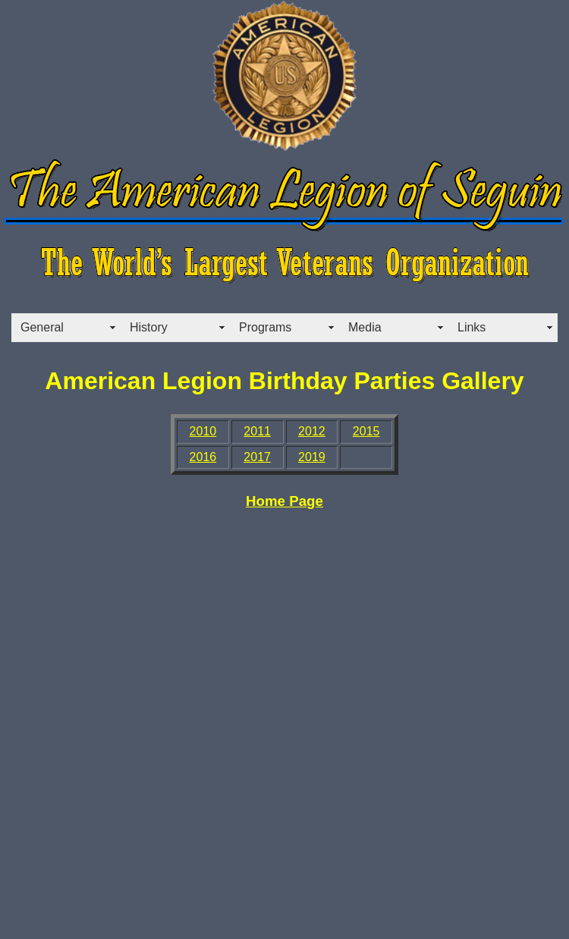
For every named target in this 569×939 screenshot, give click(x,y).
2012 (311, 431)
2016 (203, 457)
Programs (265, 327)
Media (365, 327)
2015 (366, 431)
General (42, 327)
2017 (257, 457)
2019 (311, 457)
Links (471, 327)
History (149, 327)
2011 (257, 431)
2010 (203, 431)
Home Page (284, 501)
